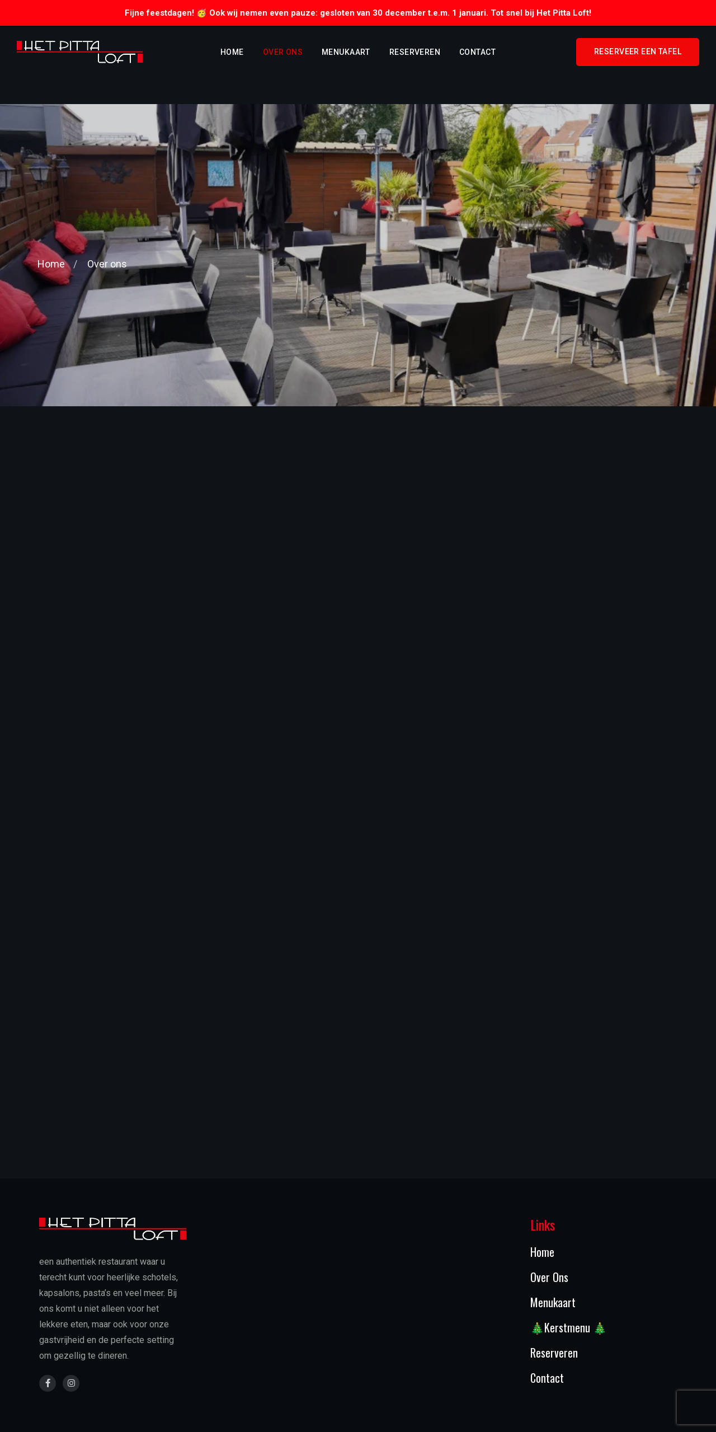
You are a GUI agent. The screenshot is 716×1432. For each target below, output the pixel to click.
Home (232, 52)
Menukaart (346, 52)
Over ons (283, 52)
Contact (477, 52)
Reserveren (414, 52)
